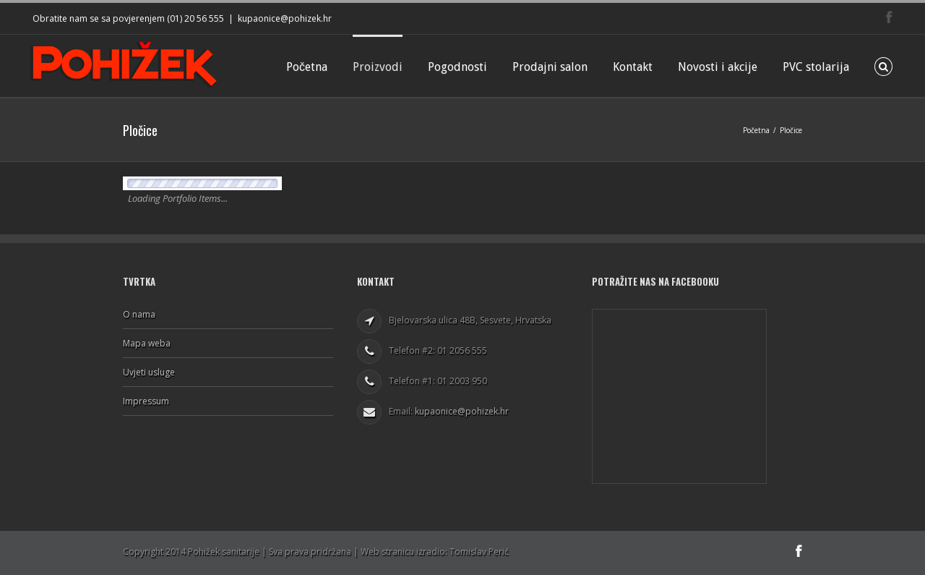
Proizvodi (378, 67)
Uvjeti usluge (149, 372)
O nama (139, 314)
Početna (306, 67)
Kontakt (633, 67)
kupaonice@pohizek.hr (285, 18)
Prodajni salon (550, 67)
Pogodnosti (457, 67)
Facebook (889, 17)
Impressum (146, 401)
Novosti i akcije (717, 67)
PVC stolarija (816, 67)
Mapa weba (147, 343)
